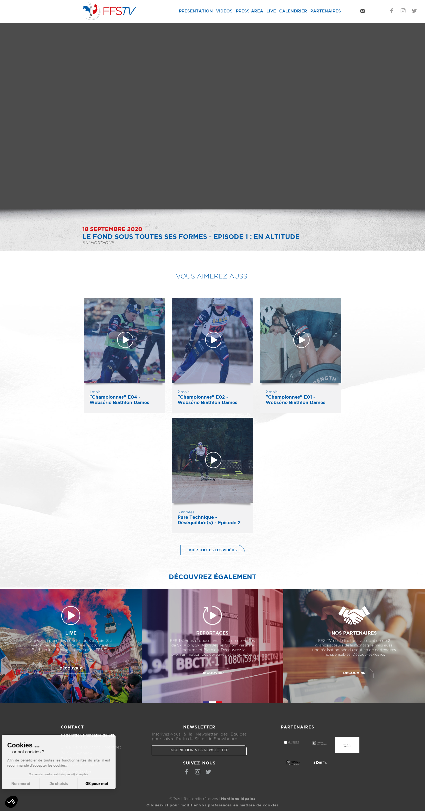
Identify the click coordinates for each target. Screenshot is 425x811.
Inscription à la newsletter (199, 750)
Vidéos (224, 11)
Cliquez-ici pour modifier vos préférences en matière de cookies (212, 805)
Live (271, 11)
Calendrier (293, 11)
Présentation (196, 11)
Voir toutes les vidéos (209, 550)
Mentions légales (238, 798)
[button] (11, 801)
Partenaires (325, 11)
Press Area (249, 11)
